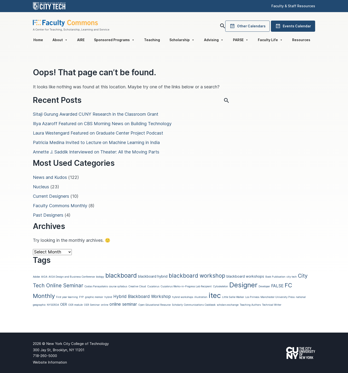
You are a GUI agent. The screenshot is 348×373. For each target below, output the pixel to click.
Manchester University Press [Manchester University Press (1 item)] (278, 297)
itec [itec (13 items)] (215, 295)
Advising (214, 40)
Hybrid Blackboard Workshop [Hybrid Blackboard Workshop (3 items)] (142, 296)
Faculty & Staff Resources (293, 6)
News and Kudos (50, 177)
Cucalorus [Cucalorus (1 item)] (153, 286)
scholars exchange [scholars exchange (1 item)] (228, 304)
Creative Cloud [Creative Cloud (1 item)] (137, 286)
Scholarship (182, 40)
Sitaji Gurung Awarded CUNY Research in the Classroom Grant (95, 114)
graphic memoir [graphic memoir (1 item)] (94, 297)
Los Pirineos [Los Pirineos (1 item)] (252, 297)
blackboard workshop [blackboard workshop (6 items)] (197, 275)
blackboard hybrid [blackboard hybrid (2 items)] (152, 276)
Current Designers (51, 196)
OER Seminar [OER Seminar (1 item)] (92, 304)
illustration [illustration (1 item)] (200, 297)
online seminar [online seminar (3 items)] (123, 304)
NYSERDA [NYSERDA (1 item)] (53, 304)
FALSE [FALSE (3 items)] (277, 285)
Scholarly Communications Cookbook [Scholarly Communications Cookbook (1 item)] (194, 304)
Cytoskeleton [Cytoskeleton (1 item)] (220, 286)
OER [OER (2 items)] (63, 304)
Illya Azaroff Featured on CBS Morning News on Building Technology (102, 123)
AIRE (81, 40)
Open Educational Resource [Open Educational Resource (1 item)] (154, 304)
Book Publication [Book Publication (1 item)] (275, 276)
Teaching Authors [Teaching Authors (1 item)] (250, 304)
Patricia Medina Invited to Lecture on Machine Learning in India (96, 142)
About (60, 40)
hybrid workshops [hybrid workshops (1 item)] (182, 297)
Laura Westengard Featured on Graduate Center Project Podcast (98, 133)
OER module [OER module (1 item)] (75, 304)
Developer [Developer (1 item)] (264, 286)
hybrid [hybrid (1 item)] (108, 297)
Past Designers (48, 215)
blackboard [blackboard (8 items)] (121, 275)
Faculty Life (270, 40)
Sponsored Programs (114, 40)
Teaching (152, 40)
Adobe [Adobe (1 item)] (36, 276)
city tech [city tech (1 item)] (292, 276)
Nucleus (41, 186)
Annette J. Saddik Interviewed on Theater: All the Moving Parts (96, 151)
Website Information (50, 362)
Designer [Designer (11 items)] (243, 285)
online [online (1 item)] (104, 304)
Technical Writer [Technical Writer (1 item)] (271, 304)
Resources (301, 40)
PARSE (240, 40)
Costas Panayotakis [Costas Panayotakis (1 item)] (96, 286)
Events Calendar (293, 26)
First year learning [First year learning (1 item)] (67, 297)
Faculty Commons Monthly (60, 205)
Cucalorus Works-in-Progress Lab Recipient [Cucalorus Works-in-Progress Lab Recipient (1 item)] (186, 286)
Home (38, 40)
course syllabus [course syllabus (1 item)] (118, 286)
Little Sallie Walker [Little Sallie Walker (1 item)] (233, 297)
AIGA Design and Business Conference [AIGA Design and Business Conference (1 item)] (72, 276)
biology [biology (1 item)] (100, 276)
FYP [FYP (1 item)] (81, 297)
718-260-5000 (45, 355)
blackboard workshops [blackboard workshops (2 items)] (245, 276)
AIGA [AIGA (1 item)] (44, 276)
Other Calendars (247, 26)
